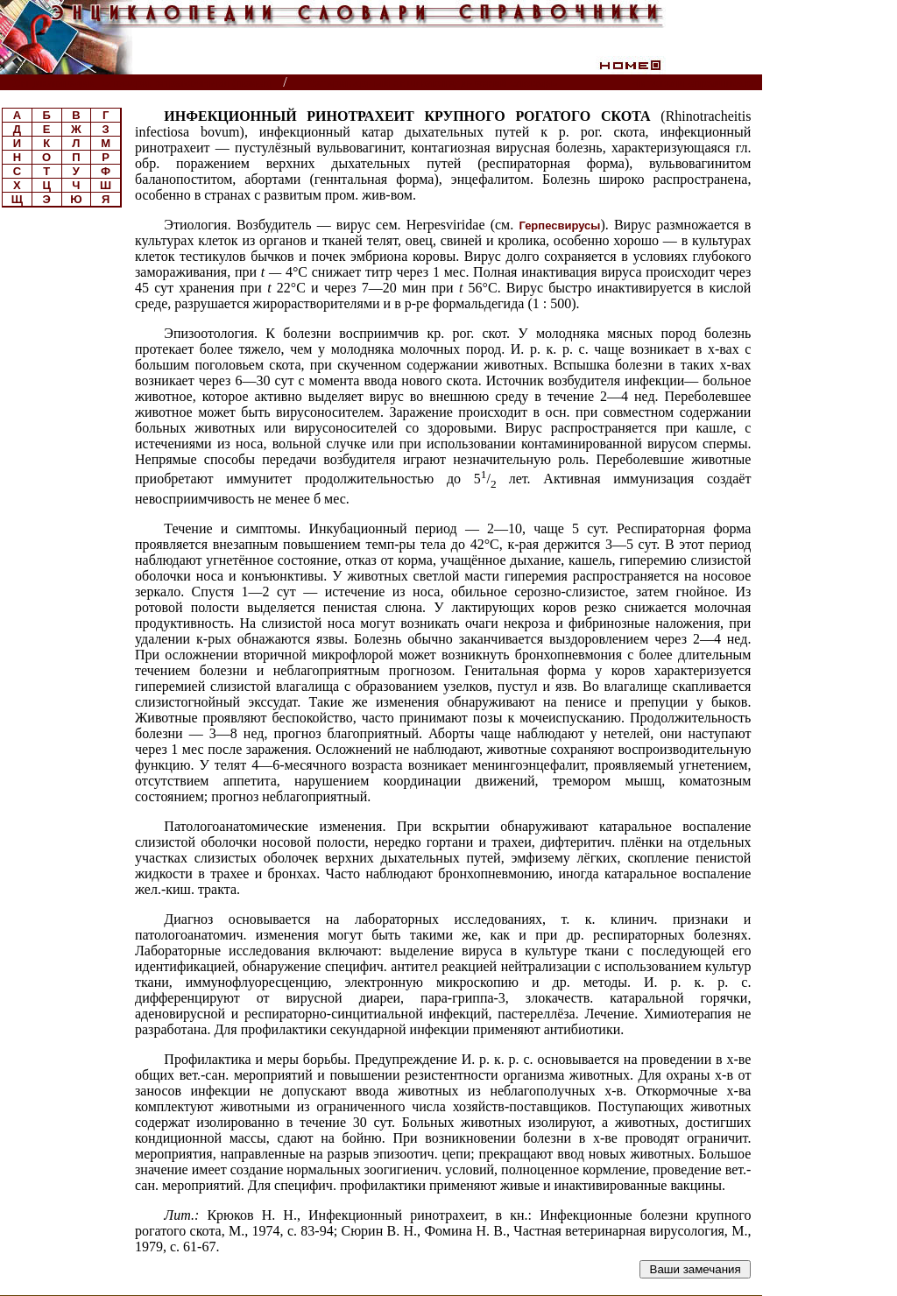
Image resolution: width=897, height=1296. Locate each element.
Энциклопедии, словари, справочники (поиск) (142, 82)
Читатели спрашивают (695, 82)
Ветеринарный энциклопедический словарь (432, 82)
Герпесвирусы (559, 225)
